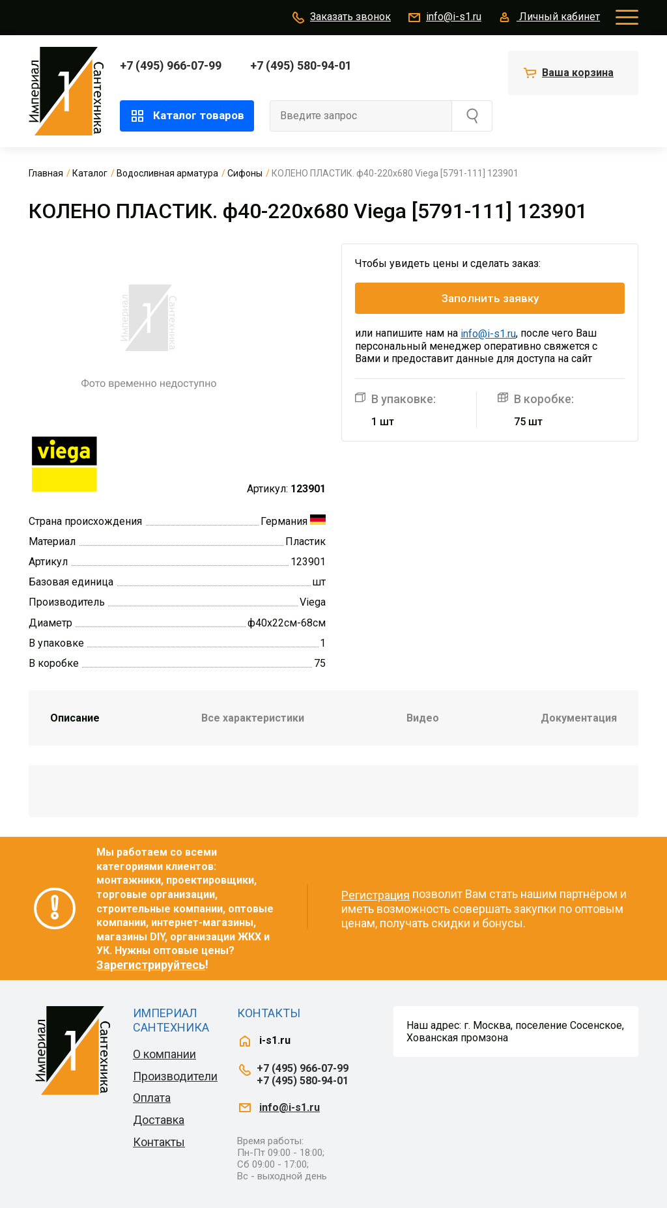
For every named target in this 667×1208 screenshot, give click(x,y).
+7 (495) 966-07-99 (170, 65)
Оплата (152, 1097)
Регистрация (375, 895)
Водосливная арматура (167, 173)
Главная (46, 173)
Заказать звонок (341, 17)
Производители (175, 1076)
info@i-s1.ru (443, 17)
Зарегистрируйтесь (150, 965)
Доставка (158, 1120)
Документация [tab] (579, 718)
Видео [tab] (422, 718)
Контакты (159, 1142)
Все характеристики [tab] (252, 718)
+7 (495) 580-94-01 (301, 65)
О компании (164, 1054)
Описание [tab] (75, 718)
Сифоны (245, 173)
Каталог (89, 173)
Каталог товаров (187, 116)
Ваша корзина (578, 72)
